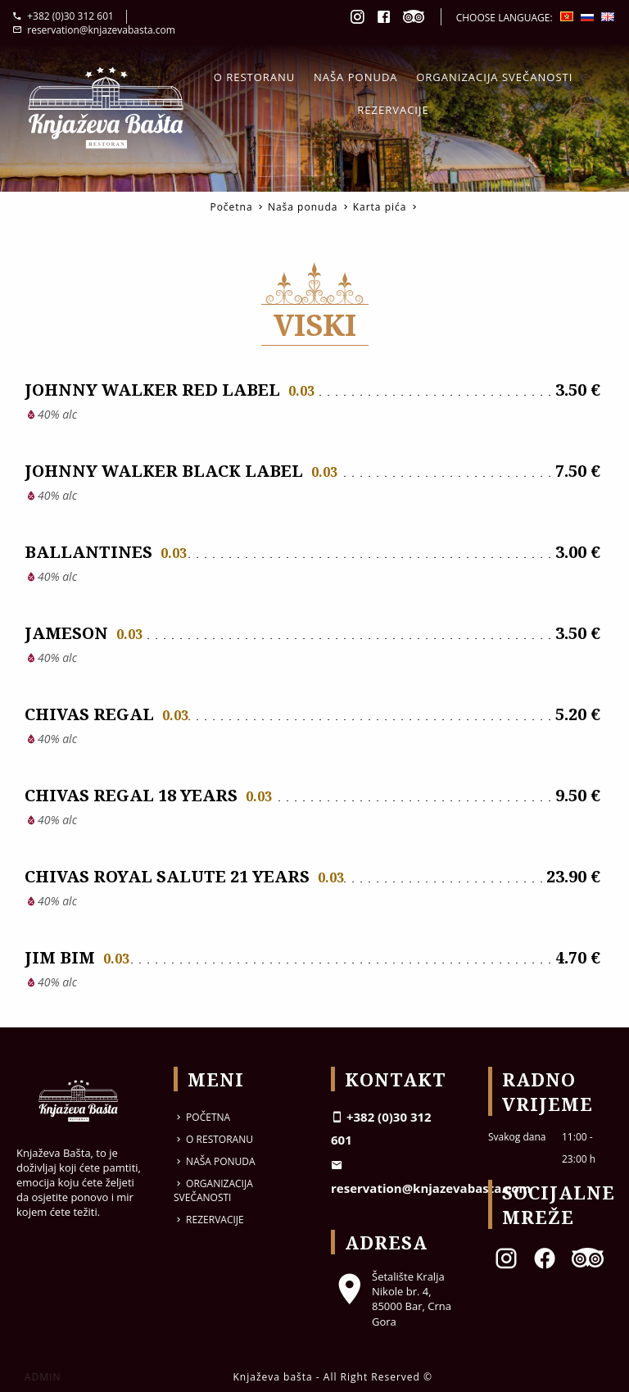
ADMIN (43, 1377)
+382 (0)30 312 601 (63, 16)
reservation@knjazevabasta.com (93, 30)
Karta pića (380, 207)
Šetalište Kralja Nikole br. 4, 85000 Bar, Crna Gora (391, 1299)
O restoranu (255, 77)
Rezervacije (392, 109)
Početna (231, 207)
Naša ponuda (356, 77)
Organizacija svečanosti (494, 77)
